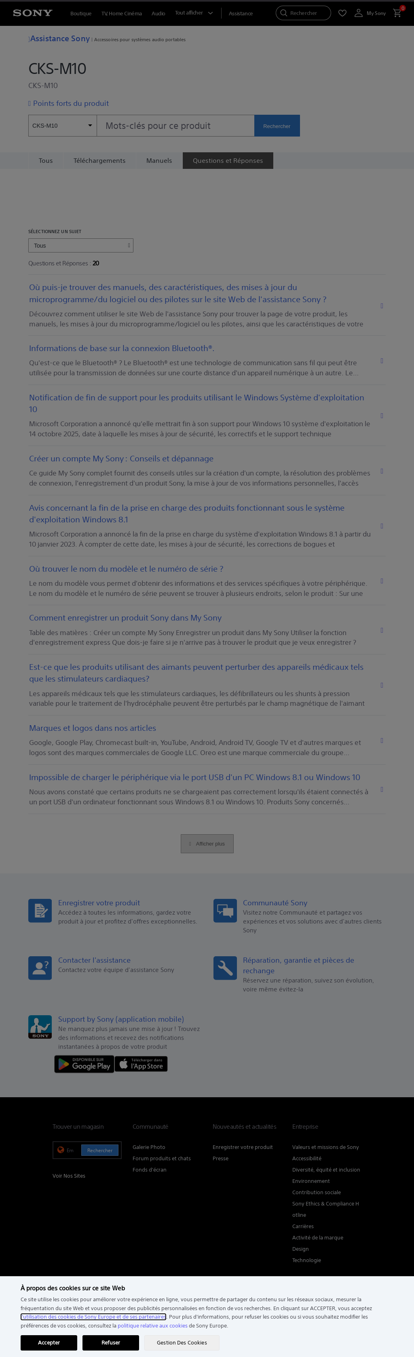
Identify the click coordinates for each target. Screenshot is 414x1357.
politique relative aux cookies (153, 1325)
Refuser (110, 1342)
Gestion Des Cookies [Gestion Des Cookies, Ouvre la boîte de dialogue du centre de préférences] (182, 1342)
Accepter (49, 1342)
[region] (207, 1316)
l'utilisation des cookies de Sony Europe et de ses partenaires (93, 1316)
